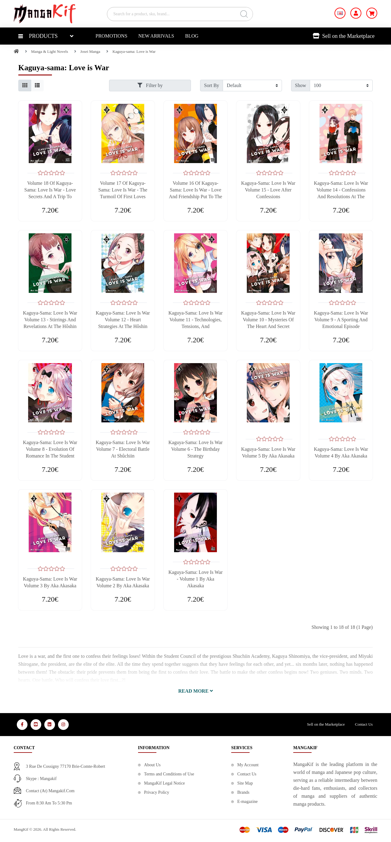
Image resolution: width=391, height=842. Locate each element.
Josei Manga (90, 51)
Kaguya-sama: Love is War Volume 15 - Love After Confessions (268, 189)
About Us (152, 765)
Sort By (211, 85)
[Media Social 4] (63, 724)
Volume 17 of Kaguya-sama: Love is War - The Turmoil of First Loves (122, 189)
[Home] (16, 51)
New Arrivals (156, 35)
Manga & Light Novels (49, 51)
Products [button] (38, 36)
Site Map (245, 783)
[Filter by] (252, 85)
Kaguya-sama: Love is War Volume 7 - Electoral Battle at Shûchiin (123, 449)
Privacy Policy (156, 792)
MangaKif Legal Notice (164, 783)
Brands (243, 792)
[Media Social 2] (36, 724)
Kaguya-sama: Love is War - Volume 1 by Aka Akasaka (195, 579)
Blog (192, 35)
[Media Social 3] (49, 724)
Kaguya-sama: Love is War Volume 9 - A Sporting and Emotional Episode (341, 319)
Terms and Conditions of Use (169, 774)
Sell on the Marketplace (344, 36)
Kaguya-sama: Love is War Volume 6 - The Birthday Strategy (195, 449)
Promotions (111, 35)
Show (300, 85)
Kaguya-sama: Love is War (133, 51)
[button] (195, 691)
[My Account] (355, 13)
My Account (248, 765)
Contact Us (364, 724)
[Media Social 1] (22, 724)
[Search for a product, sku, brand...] (180, 14)
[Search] (244, 14)
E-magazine (247, 801)
